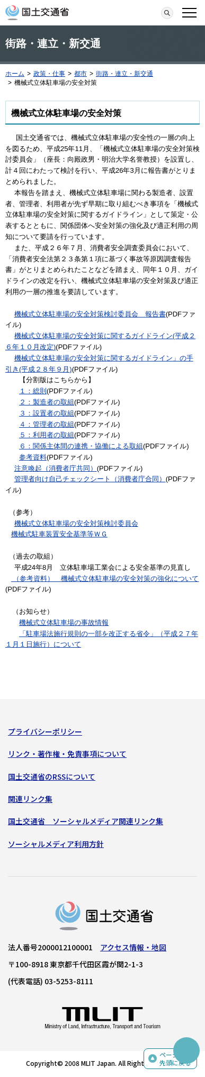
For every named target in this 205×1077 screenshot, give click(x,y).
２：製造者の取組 (46, 402)
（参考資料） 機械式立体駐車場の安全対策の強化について (105, 578)
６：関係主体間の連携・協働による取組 (81, 446)
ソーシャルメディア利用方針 (56, 843)
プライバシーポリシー (45, 731)
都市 (80, 73)
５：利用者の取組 (46, 435)
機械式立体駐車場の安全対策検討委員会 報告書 (90, 314)
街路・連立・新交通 (124, 73)
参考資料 (33, 457)
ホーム (14, 73)
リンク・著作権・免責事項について (67, 753)
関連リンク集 (30, 798)
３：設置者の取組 (46, 413)
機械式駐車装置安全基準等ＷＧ (59, 534)
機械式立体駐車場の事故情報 (64, 622)
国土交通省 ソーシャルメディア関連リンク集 (85, 821)
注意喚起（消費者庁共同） (55, 468)
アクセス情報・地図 (133, 947)
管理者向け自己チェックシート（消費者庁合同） (90, 479)
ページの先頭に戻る (175, 1058)
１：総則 (33, 391)
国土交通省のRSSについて (51, 776)
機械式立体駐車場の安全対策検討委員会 (76, 523)
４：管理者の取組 (46, 424)
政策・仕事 (49, 73)
